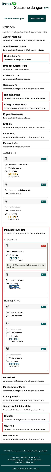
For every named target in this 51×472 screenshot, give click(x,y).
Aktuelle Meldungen (14, 18)
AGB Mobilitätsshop (34, 460)
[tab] (25, 38)
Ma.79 (43, 274)
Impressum (15, 457)
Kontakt (24, 457)
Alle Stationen (37, 18)
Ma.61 (43, 323)
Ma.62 (43, 349)
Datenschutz (33, 457)
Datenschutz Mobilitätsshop (24, 462)
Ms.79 (43, 201)
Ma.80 (43, 246)
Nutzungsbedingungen (16, 460)
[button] (25, 38)
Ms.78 (43, 159)
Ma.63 (43, 307)
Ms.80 (43, 184)
